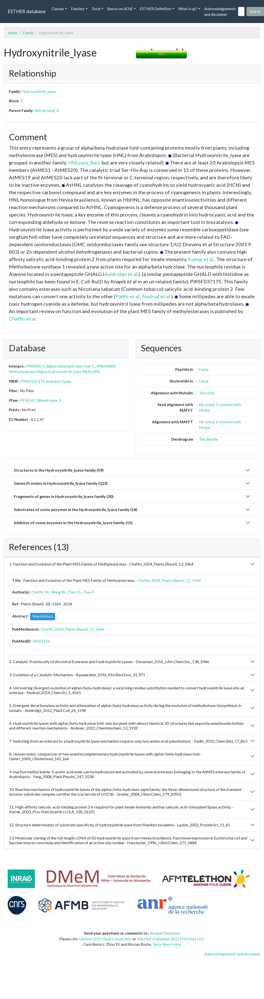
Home (12, 32)
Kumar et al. (201, 259)
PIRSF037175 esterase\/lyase (46, 381)
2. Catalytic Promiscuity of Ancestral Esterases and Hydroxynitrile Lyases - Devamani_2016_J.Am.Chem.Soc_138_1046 (109, 661)
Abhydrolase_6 (46, 110)
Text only (206, 393)
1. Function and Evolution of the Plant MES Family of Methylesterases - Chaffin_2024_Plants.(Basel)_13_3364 (101, 564)
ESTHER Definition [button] (155, 8)
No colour (207, 404)
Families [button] (78, 8)
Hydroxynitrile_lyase (39, 91)
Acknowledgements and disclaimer (220, 11)
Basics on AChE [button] (120, 8)
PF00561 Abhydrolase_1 (40, 400)
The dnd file (208, 439)
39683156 (41, 641)
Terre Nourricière (167, 944)
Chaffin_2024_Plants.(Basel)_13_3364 (169, 580)
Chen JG (74, 592)
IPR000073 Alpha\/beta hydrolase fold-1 (60, 366)
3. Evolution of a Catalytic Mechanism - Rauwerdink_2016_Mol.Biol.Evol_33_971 (77, 674)
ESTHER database (26, 11)
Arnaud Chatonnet (165, 933)
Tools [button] (96, 8)
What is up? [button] (187, 8)
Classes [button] (57, 8)
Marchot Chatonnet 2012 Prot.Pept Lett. (171, 939)
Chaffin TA (40, 592)
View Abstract (42, 616)
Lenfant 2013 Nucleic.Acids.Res (105, 939)
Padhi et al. (128, 296)
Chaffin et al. (23, 319)
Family (28, 32)
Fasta (203, 369)
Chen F (88, 592)
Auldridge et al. (121, 274)
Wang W (58, 592)
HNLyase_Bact (84, 162)
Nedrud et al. (156, 296)
